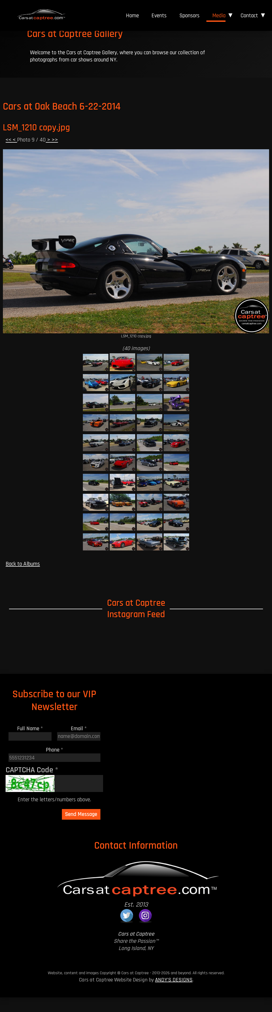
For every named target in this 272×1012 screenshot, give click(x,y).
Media (219, 15)
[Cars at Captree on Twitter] (126, 929)
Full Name (30, 742)
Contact (249, 15)
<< (9, 154)
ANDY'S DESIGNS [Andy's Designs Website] (174, 994)
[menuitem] (132, 16)
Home (132, 15)
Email (79, 742)
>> (54, 154)
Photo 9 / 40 (31, 154)
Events (159, 15)
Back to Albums (23, 578)
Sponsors (189, 15)
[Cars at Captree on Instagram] (145, 929)
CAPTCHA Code (32, 784)
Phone (54, 764)
